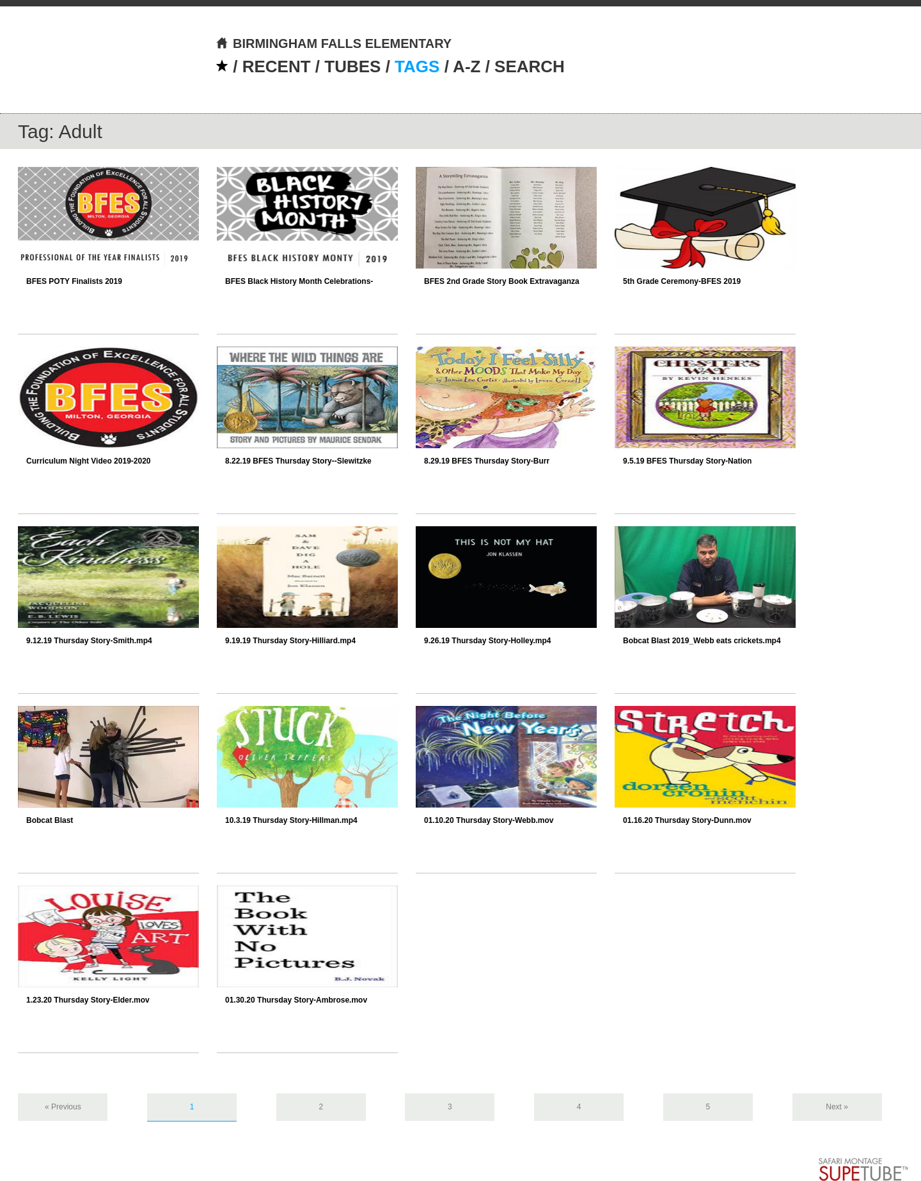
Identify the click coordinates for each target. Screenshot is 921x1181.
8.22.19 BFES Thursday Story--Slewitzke (298, 461)
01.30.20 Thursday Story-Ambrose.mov (296, 1000)
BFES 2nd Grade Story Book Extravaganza (501, 281)
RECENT (276, 66)
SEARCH (529, 66)
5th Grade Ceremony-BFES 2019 (682, 281)
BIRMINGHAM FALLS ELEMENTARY (334, 43)
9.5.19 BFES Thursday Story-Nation (687, 461)
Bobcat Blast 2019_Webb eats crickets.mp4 (702, 640)
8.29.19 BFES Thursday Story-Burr (486, 461)
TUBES (352, 66)
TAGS (417, 66)
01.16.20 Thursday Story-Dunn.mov (687, 820)
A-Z (466, 66)
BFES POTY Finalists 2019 (74, 281)
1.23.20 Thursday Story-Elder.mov (88, 1000)
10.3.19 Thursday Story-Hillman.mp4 (291, 820)
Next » (837, 1106)
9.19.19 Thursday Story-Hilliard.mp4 (290, 640)
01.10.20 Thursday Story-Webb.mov (489, 820)
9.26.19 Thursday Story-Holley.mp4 (487, 640)
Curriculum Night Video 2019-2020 (88, 461)
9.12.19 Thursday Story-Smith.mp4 (89, 640)
